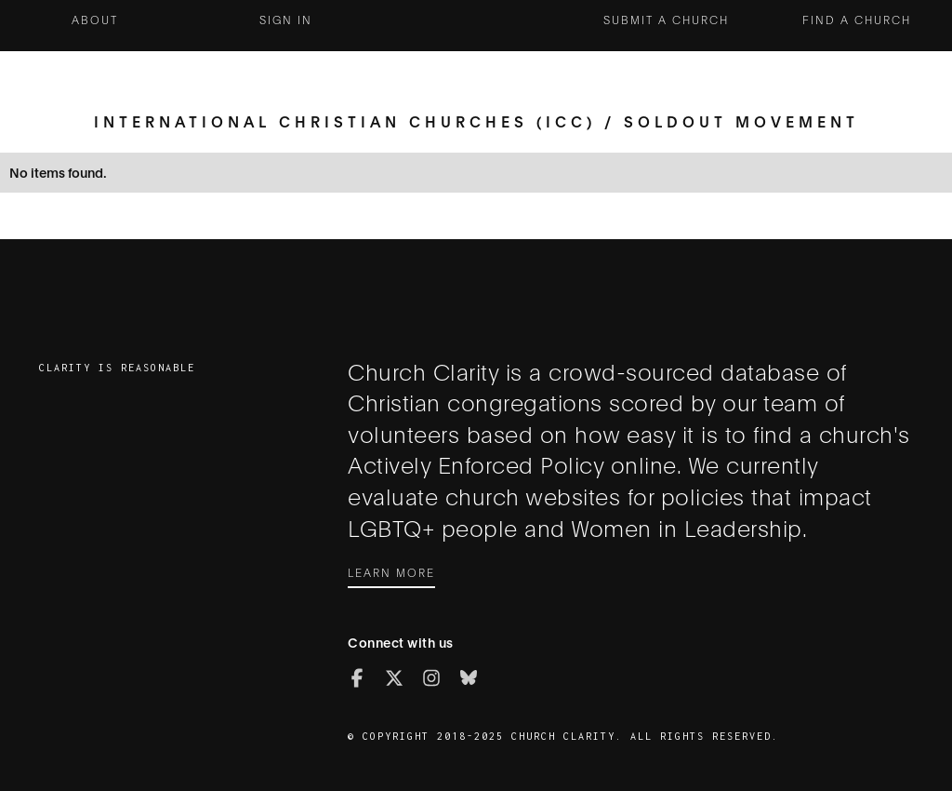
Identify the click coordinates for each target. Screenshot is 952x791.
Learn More (391, 572)
